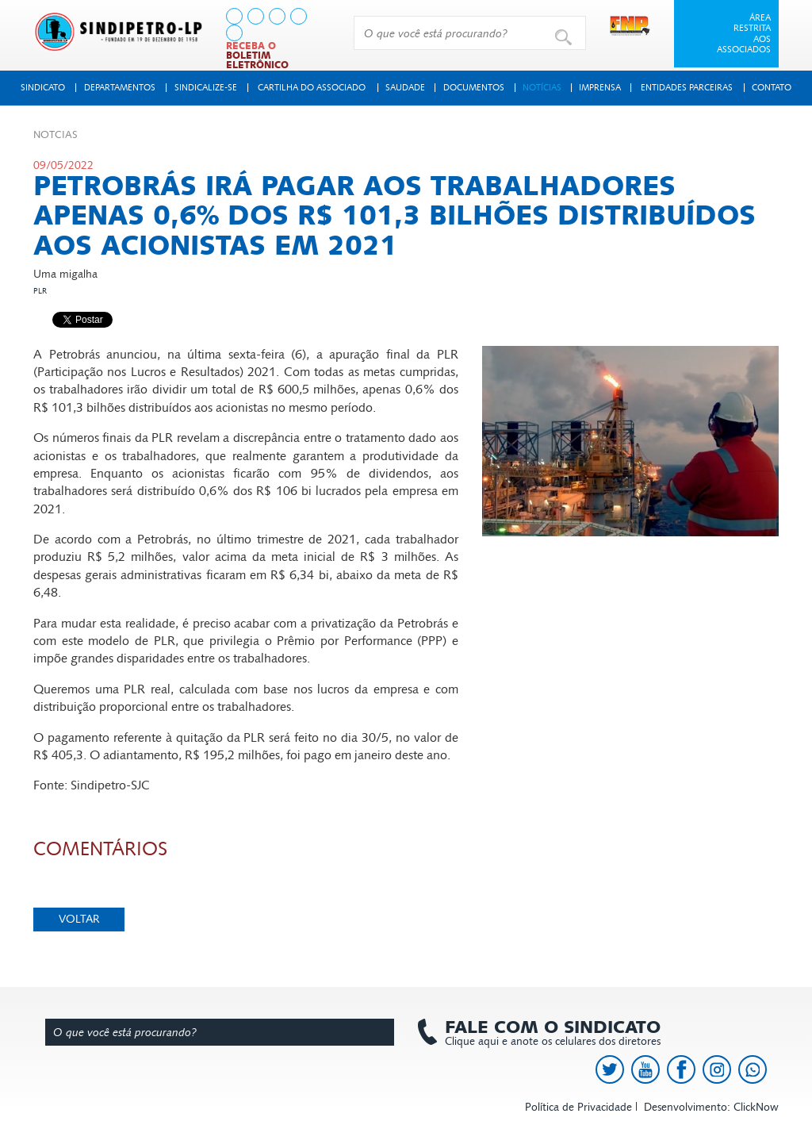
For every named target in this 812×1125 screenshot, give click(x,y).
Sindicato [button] (43, 88)
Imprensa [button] (600, 88)
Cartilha (312, 88)
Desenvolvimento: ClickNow (711, 1107)
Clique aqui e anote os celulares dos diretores (545, 1033)
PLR (40, 291)
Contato (771, 88)
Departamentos (119, 88)
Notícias (542, 88)
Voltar (79, 919)
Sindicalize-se (205, 88)
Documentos (473, 88)
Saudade (405, 88)
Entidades (687, 88)
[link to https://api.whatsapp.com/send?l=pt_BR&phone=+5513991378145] (234, 33)
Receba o (257, 55)
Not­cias (55, 135)
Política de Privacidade (578, 1107)
